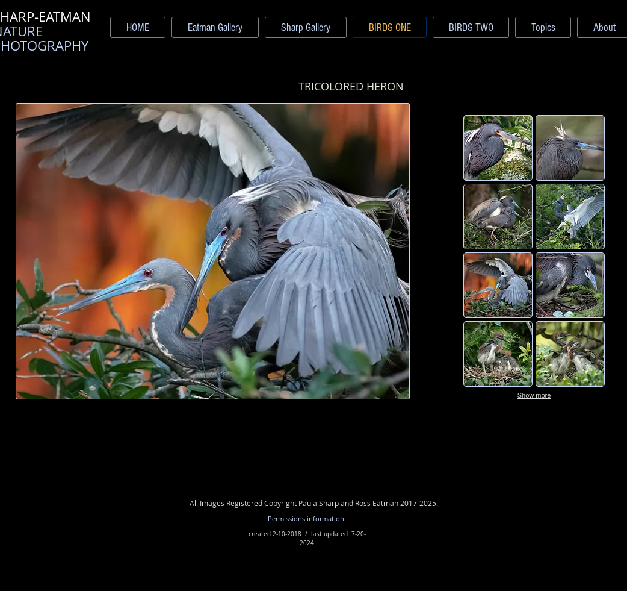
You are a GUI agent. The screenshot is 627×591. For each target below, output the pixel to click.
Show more (534, 395)
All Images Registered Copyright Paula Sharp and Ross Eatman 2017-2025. (314, 503)
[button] (498, 148)
